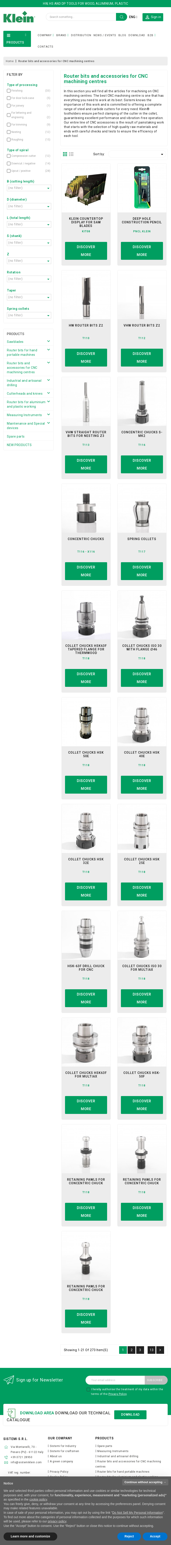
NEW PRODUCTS (19, 445)
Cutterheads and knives (25, 393)
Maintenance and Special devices (26, 426)
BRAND (61, 35)
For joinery (25, 105)
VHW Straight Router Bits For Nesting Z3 (86, 434)
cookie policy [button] (38, 1499)
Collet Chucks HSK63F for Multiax (86, 1074)
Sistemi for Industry (63, 1446)
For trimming (25, 124)
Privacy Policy (117, 1394)
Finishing (25, 90)
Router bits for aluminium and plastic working (26, 404)
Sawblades (15, 342)
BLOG (122, 35)
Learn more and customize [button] (30, 1536)
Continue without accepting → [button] (145, 1482)
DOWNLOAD (136, 35)
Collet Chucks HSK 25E (142, 861)
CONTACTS (45, 46)
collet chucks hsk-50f (141, 1074)
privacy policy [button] (57, 1521)
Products (15, 334)
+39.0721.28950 (21, 1457)
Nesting (25, 132)
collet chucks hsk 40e (142, 754)
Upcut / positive (25, 171)
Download (130, 1414)
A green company (61, 1461)
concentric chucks (86, 539)
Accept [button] (155, 1536)
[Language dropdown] (133, 17)
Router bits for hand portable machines (22, 352)
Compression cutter (25, 156)
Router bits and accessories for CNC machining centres (22, 367)
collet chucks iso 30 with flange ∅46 (142, 647)
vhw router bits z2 (142, 325)
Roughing (25, 139)
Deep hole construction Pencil (142, 220)
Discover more (86, 251)
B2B (150, 35)
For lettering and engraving (25, 115)
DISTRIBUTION (81, 35)
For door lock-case (25, 98)
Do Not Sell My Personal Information (137, 1512)
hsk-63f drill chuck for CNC (86, 967)
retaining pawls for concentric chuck (86, 1181)
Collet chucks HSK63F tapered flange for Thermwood (86, 649)
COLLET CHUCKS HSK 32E (86, 861)
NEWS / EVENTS (105, 35)
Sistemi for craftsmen (64, 1451)
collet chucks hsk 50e (86, 754)
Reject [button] (129, 1536)
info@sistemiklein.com (26, 1462)
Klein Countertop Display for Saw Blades (86, 222)
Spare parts (16, 436)
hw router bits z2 (86, 325)
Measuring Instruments (24, 415)
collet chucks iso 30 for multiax (142, 967)
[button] (153, 17)
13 (151, 1350)
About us (56, 1456)
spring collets (141, 539)
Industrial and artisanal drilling (24, 383)
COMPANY (45, 35)
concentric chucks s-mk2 (142, 434)
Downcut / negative (25, 163)
